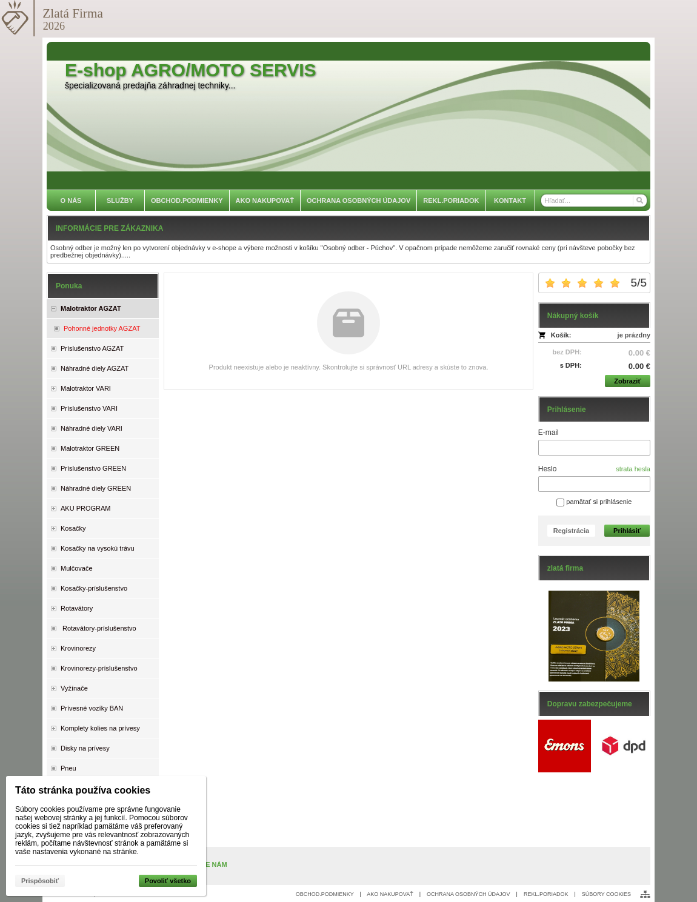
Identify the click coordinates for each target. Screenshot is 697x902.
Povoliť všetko (168, 880)
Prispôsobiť (40, 880)
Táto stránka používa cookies (82, 790)
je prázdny (634, 335)
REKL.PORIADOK (546, 894)
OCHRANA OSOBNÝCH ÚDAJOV (468, 894)
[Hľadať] (639, 200)
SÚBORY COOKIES (606, 894)
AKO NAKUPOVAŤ (390, 894)
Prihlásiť (627, 530)
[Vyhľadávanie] (594, 200)
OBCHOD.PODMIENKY (325, 894)
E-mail (548, 432)
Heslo (547, 469)
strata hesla (633, 469)
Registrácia (571, 530)
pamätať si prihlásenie (594, 501)
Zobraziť (627, 381)
